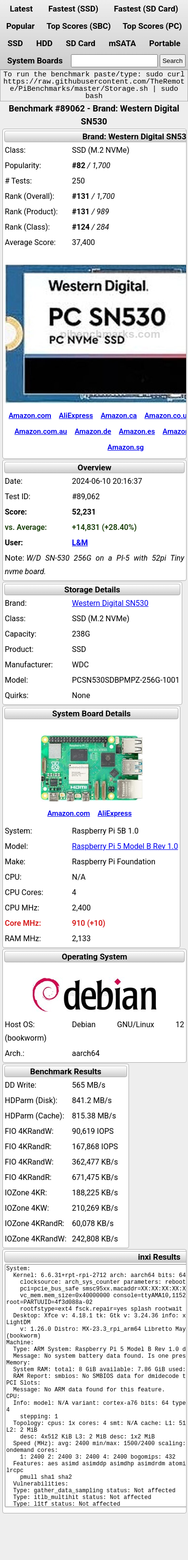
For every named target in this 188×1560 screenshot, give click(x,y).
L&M (80, 542)
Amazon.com (30, 415)
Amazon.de (93, 431)
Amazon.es (137, 431)
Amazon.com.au (40, 431)
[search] (114, 60)
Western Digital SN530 (110, 603)
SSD (15, 43)
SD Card (80, 43)
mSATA (122, 43)
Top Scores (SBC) (79, 26)
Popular (20, 26)
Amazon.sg (125, 447)
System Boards (35, 60)
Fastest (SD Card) (146, 8)
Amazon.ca (119, 415)
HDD (44, 43)
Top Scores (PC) (152, 26)
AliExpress (76, 415)
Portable (164, 43)
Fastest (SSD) (73, 8)
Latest (21, 8)
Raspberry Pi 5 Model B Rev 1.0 (125, 846)
